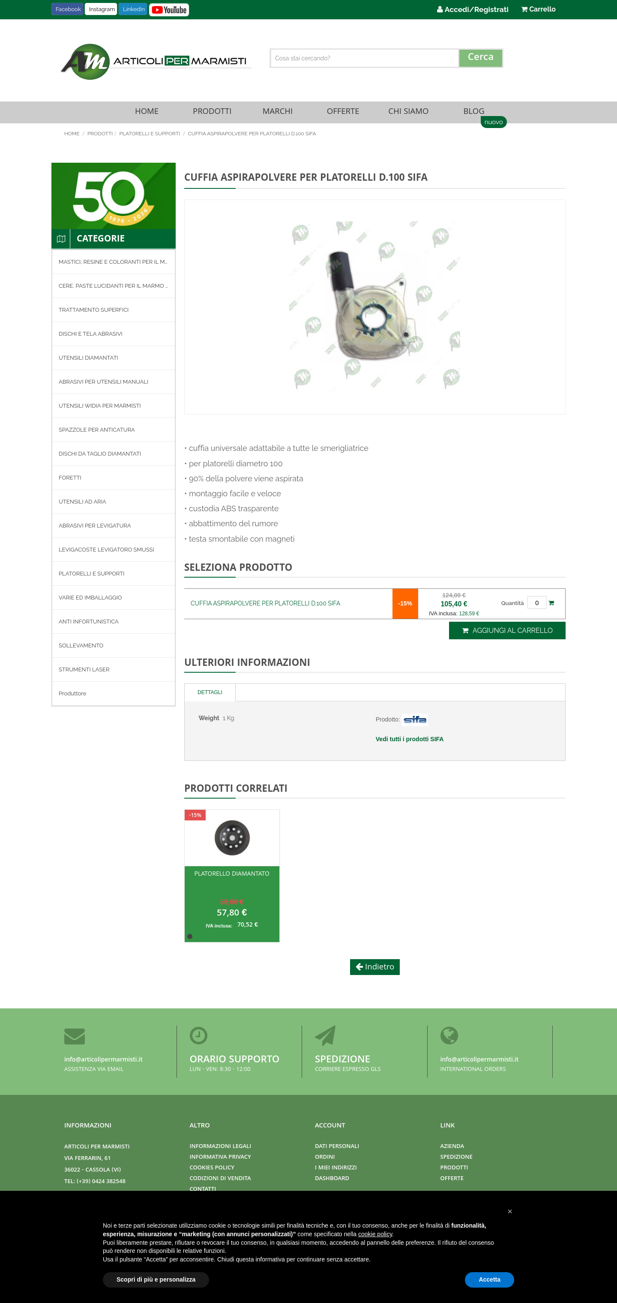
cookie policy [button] (375, 1234)
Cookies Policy (212, 1168)
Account (330, 1126)
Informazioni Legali (221, 1147)
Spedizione (342, 1060)
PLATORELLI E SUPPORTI (150, 137)
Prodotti (212, 114)
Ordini (325, 1157)
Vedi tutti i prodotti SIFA (410, 742)
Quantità (512, 607)
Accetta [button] (489, 1279)
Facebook (68, 9)
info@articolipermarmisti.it (103, 1060)
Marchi (277, 114)
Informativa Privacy (220, 1157)
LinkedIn (134, 9)
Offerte (343, 114)
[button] (510, 1211)
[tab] (210, 696)
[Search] (480, 58)
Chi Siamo (408, 114)
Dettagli (210, 696)
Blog (473, 114)
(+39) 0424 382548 (101, 1182)
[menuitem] (113, 265)
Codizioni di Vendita (220, 1179)
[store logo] (155, 61)
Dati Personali (337, 1147)
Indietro (379, 971)
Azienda (452, 1147)
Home (147, 114)
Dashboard (332, 1179)
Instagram (102, 9)
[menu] (113, 481)
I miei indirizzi (336, 1168)
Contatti (203, 1189)
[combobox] (386, 58)
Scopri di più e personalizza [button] (156, 1279)
